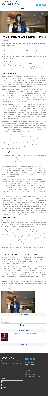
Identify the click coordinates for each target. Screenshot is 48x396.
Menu (23, 8)
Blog (27, 372)
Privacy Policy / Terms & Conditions (33, 376)
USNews (10, 289)
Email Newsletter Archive (31, 374)
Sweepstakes (28, 366)
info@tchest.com (29, 362)
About (27, 368)
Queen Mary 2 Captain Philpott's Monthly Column (27, 333)
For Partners (28, 370)
